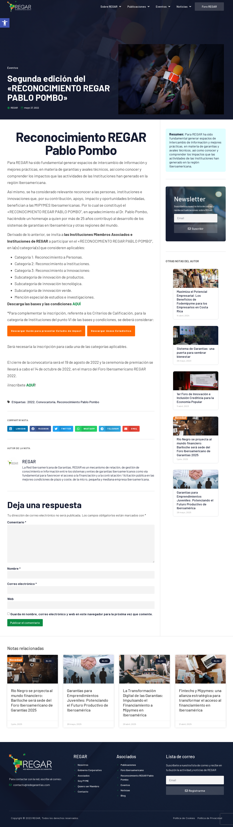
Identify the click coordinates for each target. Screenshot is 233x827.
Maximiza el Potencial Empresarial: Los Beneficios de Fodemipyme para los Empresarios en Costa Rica (192, 301)
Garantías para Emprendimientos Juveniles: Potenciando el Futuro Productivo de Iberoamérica (195, 500)
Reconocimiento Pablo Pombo (78, 402)
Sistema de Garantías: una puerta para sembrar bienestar (195, 352)
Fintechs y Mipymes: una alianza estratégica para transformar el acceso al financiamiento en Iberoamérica (200, 700)
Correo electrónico (22, 584)
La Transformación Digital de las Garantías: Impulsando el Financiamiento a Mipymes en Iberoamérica (143, 702)
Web (10, 599)
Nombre (14, 568)
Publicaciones (138, 6)
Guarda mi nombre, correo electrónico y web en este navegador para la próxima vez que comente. (81, 614)
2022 (31, 402)
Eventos (163, 6)
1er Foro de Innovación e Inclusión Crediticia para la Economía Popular (195, 398)
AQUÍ (76, 303)
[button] (4, 23)
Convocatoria (45, 402)
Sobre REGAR (110, 6)
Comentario (16, 522)
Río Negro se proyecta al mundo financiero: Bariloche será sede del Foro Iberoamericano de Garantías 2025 (194, 447)
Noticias (184, 6)
